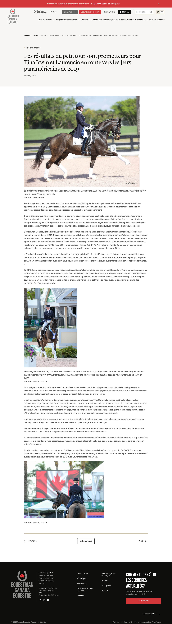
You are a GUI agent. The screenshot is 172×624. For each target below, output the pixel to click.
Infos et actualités (45, 20)
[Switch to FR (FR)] (162, 12)
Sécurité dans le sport (90, 12)
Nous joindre (106, 586)
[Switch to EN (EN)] (158, 12)
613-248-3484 (53, 595)
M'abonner (143, 601)
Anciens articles (33, 48)
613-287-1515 (52, 588)
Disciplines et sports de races (66, 20)
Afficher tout (86, 541)
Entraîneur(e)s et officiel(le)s (102, 20)
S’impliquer (81, 579)
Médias (104, 581)
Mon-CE (125, 12)
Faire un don (109, 12)
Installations (82, 584)
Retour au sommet (151, 614)
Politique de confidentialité (122, 622)
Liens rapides (69, 12)
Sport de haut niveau (124, 20)
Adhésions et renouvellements (40, 12)
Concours (84, 20)
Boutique (54, 12)
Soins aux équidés (156, 20)
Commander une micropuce (108, 4)
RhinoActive (156, 622)
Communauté (140, 20)
